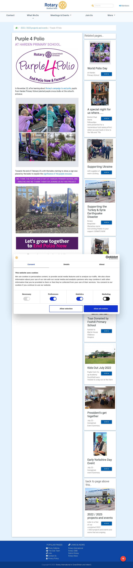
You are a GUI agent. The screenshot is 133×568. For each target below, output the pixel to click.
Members (124, 5)
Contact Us (51, 556)
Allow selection (66, 309)
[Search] (103, 6)
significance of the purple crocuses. (57, 174)
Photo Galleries (52, 548)
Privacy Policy (52, 558)
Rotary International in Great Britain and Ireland (73, 565)
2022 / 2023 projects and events (34, 28)
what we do (33, 15)
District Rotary (73, 553)
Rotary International (75, 548)
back (106, 523)
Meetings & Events (60, 15)
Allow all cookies (101, 309)
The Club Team (53, 551)
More (110, 15)
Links (49, 553)
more (106, 74)
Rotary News (73, 556)
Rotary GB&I (73, 551)
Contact (10, 15)
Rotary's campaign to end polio (58, 88)
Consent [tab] (31, 264)
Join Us (89, 15)
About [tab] (101, 264)
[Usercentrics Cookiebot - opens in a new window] (107, 257)
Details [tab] (67, 264)
